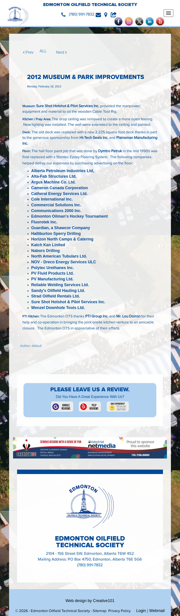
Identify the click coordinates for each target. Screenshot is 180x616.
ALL (42, 51)
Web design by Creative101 (90, 600)
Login (141, 610)
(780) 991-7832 (90, 565)
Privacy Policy (119, 611)
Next (58, 52)
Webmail (157, 610)
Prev (25, 52)
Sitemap (99, 611)
